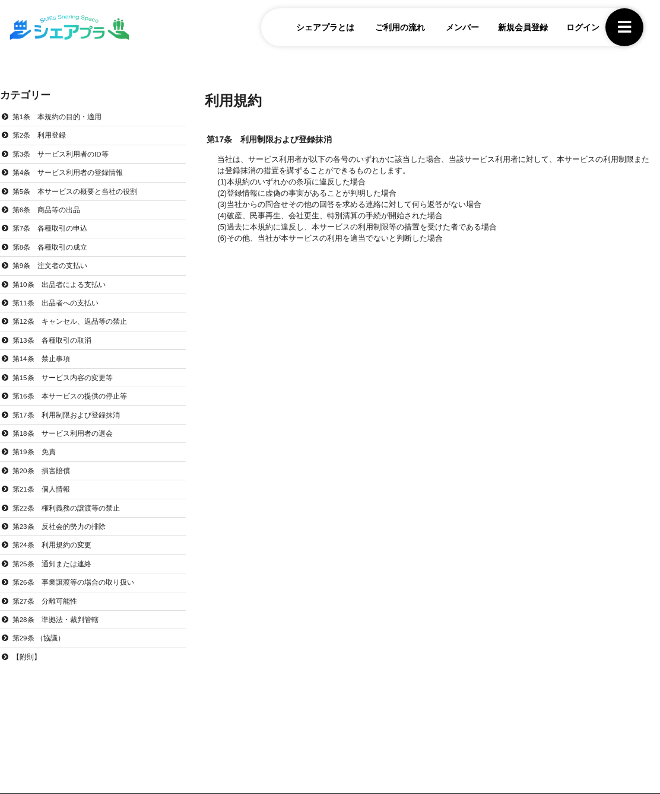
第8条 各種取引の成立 (53, 251)
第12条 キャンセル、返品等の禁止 (75, 328)
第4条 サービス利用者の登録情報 (73, 175)
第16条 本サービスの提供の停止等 (75, 405)
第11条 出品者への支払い (59, 309)
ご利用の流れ (392, 29)
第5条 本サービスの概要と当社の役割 (80, 194)
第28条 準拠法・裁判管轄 (59, 636)
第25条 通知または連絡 (56, 579)
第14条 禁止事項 (44, 367)
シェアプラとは (317, 29)
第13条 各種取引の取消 (56, 348)
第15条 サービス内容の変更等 (67, 386)
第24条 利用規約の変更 (56, 560)
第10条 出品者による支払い (63, 290)
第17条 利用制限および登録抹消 (71, 425)
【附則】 (28, 675)
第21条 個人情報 (44, 502)
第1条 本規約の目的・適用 (61, 117)
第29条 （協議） (41, 656)
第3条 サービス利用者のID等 (65, 155)
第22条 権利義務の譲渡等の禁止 (71, 521)
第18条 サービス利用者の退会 (67, 444)
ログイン (575, 29)
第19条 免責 (36, 463)
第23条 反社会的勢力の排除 (63, 540)
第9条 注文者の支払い (53, 271)
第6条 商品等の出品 (50, 213)
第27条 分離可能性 (48, 617)
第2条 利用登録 (42, 136)
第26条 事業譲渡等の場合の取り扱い (79, 598)
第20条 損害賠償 (44, 483)
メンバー (454, 29)
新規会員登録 (515, 29)
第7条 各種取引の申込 (53, 232)
